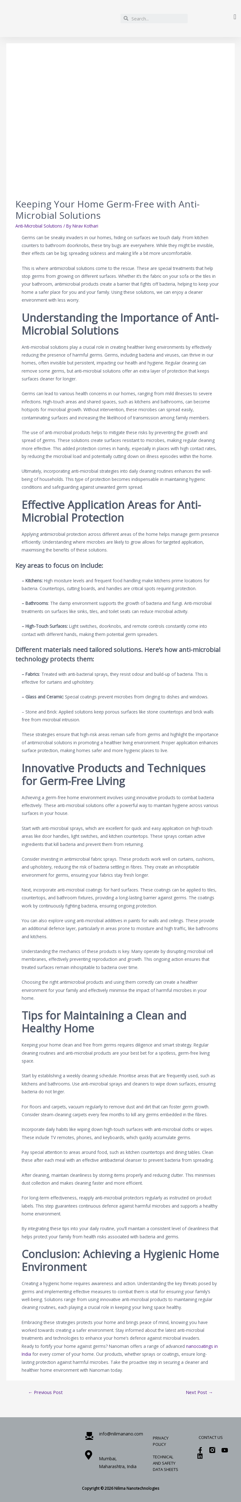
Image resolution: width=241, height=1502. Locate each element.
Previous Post (45, 1392)
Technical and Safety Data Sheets (165, 1463)
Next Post (199, 1392)
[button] (235, 17)
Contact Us (211, 1437)
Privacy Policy (161, 1441)
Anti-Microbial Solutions (38, 226)
